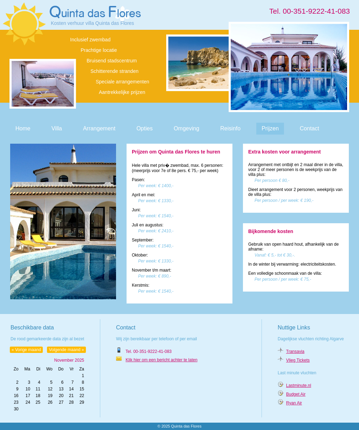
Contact (309, 128)
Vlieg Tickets (298, 360)
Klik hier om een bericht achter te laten (161, 359)
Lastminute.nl (298, 385)
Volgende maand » (66, 349)
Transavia (295, 351)
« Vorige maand (26, 349)
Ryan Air (294, 403)
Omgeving (186, 128)
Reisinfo (230, 128)
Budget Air (295, 394)
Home (23, 128)
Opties (144, 128)
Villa (57, 128)
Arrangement (99, 128)
